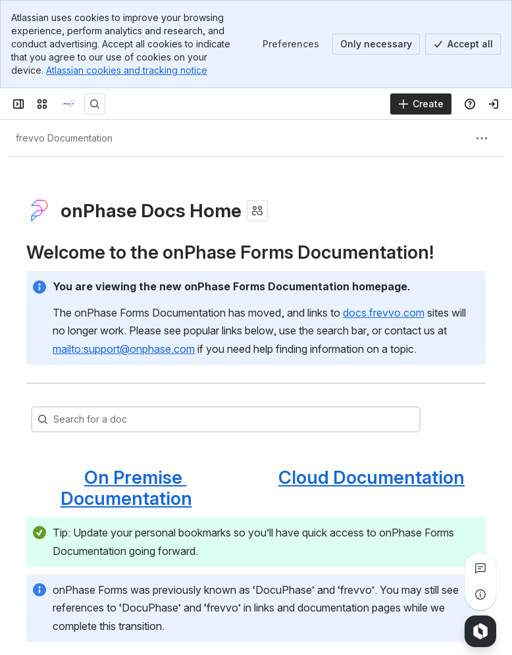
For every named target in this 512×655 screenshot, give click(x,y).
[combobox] (80, 419)
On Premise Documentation (126, 488)
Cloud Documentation (371, 477)
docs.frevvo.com (383, 312)
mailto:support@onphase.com (124, 348)
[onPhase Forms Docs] (68, 104)
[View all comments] (480, 568)
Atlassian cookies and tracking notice (126, 70)
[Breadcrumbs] (64, 138)
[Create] (420, 104)
